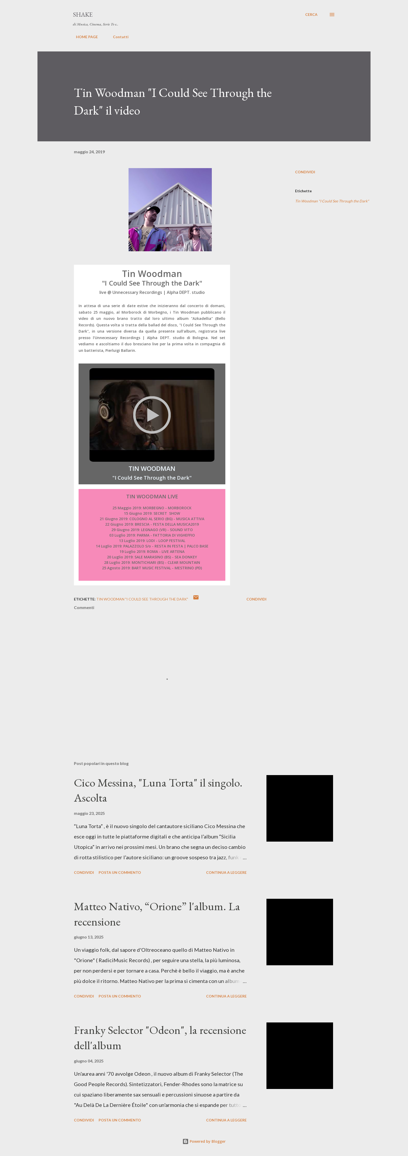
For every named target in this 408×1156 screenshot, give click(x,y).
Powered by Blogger (204, 1141)
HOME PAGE (84, 37)
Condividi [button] (305, 172)
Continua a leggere (226, 872)
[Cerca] (311, 14)
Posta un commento (120, 872)
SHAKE (83, 14)
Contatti (117, 37)
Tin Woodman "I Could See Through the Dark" (332, 201)
